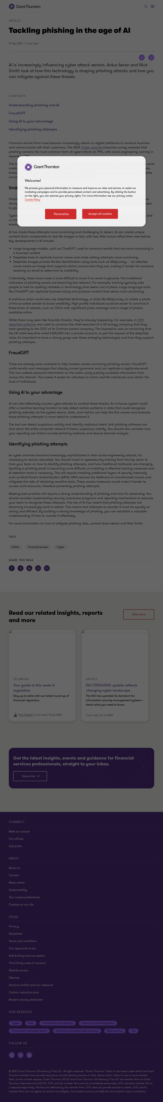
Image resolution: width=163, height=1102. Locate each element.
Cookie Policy (32, 199)
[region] (81, 191)
